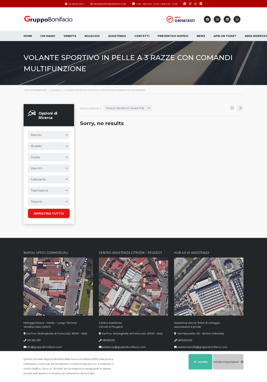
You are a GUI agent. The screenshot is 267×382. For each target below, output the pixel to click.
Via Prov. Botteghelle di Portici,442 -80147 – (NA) (131, 333)
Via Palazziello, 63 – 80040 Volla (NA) (200, 333)
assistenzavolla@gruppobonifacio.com (202, 346)
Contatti (141, 35)
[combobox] (49, 135)
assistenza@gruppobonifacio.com (123, 346)
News (201, 35)
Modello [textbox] (36, 146)
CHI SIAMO (47, 35)
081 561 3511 (34, 340)
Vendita (70, 35)
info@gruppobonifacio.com (44, 346)
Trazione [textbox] (36, 201)
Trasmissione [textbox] (39, 190)
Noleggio (92, 35)
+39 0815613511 (76, 3)
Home (28, 35)
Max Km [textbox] (36, 168)
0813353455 (184, 340)
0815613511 (185, 21)
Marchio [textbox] (36, 135)
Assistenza (117, 35)
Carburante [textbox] (38, 179)
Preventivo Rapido (173, 35)
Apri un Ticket (225, 35)
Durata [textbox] (35, 157)
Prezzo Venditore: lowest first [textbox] (125, 108)
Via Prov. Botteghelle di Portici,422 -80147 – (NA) (56, 333)
